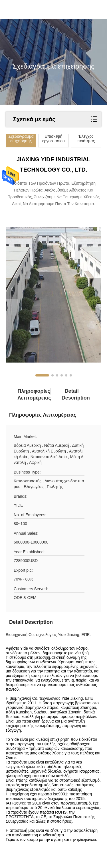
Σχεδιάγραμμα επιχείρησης (21, 138)
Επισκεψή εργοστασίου (53, 138)
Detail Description (72, 394)
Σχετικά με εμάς (34, 119)
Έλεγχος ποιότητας (86, 138)
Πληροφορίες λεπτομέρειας (28, 394)
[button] (42, 375)
